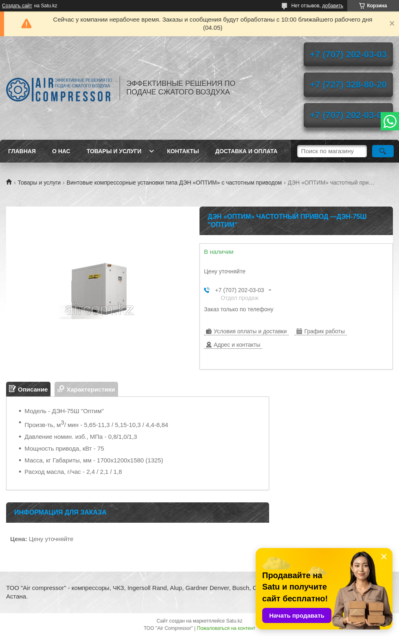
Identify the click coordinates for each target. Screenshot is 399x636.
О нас (61, 151)
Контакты (183, 151)
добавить (332, 6)
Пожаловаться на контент (226, 628)
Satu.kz (234, 621)
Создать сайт (17, 6)
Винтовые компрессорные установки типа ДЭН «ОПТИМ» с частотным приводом (174, 182)
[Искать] (383, 151)
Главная (22, 151)
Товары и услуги (114, 151)
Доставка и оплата (246, 151)
